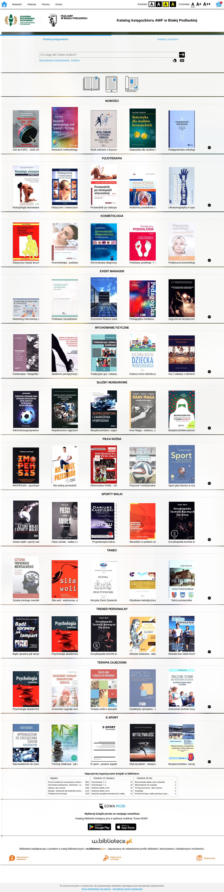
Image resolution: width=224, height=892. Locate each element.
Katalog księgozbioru (56, 39)
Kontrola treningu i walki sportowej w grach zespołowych (157, 794)
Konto (58, 4)
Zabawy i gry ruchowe (56, 788)
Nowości (17, 4)
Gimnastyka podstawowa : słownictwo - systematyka (68, 785)
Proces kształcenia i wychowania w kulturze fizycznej (68, 782)
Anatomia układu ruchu (101, 788)
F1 (199, 3)
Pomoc (46, 4)
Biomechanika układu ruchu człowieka (150, 782)
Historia (31, 4)
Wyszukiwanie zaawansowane (54, 60)
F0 (192, 3)
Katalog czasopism (167, 39)
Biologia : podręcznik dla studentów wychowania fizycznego (71, 791)
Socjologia (139, 791)
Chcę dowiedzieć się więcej (96, 889)
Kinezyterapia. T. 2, (99, 785)
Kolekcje (75, 60)
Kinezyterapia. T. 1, (99, 782)
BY (173, 3)
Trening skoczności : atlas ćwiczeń (148, 788)
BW (158, 3)
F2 (207, 3)
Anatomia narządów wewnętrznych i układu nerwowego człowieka (117, 794)
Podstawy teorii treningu (57, 794)
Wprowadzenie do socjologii (146, 785)
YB (166, 3)
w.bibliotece (95, 848)
